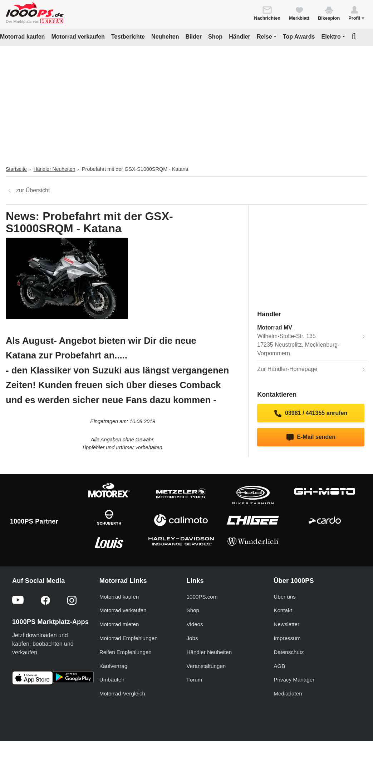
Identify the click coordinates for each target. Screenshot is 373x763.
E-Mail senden (310, 437)
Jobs (192, 638)
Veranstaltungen (206, 666)
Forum (194, 680)
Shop (215, 37)
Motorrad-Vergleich (122, 693)
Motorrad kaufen (22, 37)
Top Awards (299, 37)
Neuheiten (165, 37)
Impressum (287, 638)
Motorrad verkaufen (77, 37)
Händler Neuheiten (54, 169)
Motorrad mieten (119, 624)
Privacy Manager (294, 680)
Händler (239, 37)
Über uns (285, 597)
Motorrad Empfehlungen (128, 638)
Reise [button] (264, 37)
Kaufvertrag (113, 666)
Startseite (16, 169)
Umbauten (111, 680)
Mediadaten (288, 693)
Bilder (194, 37)
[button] (356, 13)
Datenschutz (289, 652)
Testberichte (128, 37)
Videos (195, 624)
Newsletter (286, 624)
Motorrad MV (274, 327)
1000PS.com (202, 597)
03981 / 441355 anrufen (310, 413)
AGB (279, 666)
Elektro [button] (330, 37)
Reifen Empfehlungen (125, 652)
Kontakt (283, 610)
